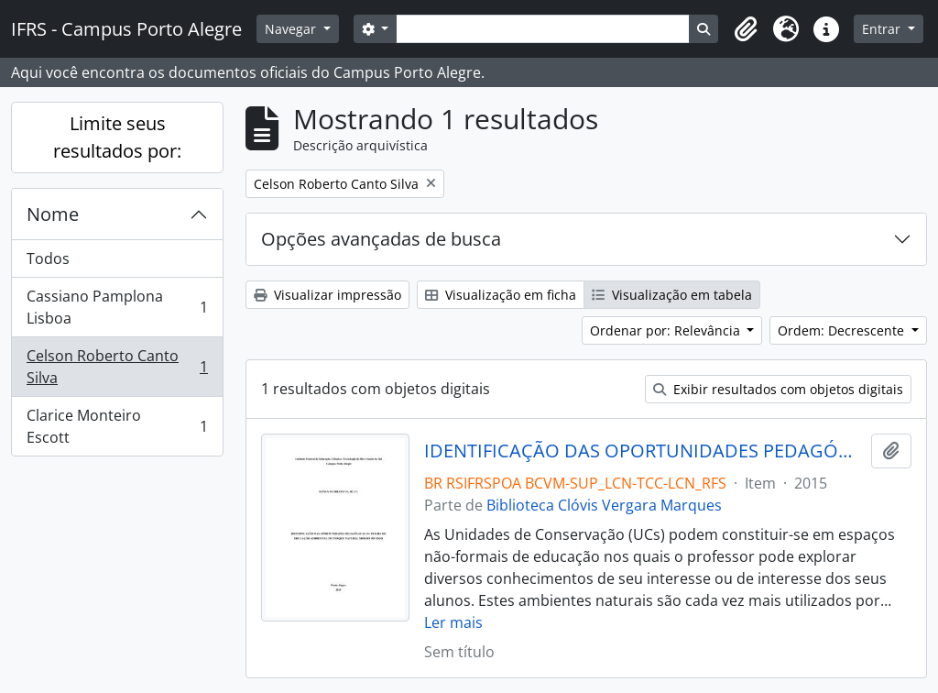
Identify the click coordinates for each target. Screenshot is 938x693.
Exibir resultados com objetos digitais (778, 389)
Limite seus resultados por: (117, 137)
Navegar (292, 29)
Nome (53, 214)
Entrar (883, 29)
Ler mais (453, 622)
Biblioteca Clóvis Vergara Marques (604, 505)
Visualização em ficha (500, 294)
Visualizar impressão (327, 294)
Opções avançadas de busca (381, 238)
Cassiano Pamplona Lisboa (117, 307)
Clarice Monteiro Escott (117, 426)
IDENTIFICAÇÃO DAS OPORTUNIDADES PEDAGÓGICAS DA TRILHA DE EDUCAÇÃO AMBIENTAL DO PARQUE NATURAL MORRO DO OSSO (644, 451)
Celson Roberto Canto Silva (117, 367)
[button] (745, 29)
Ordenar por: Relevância (667, 330)
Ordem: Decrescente (843, 330)
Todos (48, 258)
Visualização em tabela (672, 294)
